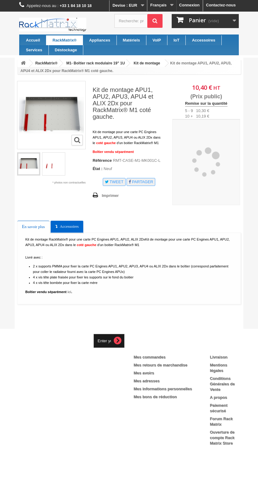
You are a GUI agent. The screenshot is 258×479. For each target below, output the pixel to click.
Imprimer (110, 195)
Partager (141, 182)
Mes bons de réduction (155, 396)
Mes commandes (150, 357)
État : (98, 168)
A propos (218, 397)
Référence (102, 160)
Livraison (219, 357)
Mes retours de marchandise (160, 365)
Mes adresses (146, 381)
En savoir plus (33, 226)
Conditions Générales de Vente (222, 384)
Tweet (114, 182)
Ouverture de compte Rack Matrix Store (222, 437)
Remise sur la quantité (206, 103)
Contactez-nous (221, 5)
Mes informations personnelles (163, 388)
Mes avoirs (144, 373)
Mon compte (151, 347)
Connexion (189, 5)
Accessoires (69, 226)
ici (69, 292)
